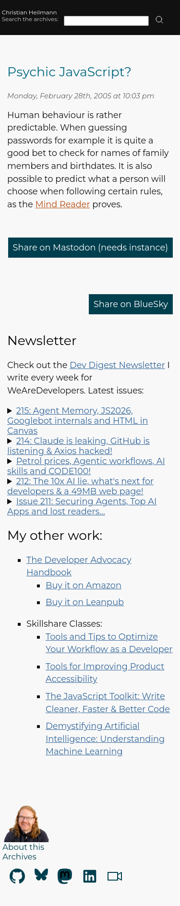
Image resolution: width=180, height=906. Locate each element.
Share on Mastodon (90, 247)
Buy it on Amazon (83, 585)
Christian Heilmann (29, 12)
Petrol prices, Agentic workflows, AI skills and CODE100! (86, 466)
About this (23, 847)
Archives (19, 856)
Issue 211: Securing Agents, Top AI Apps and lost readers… (81, 506)
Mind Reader (62, 204)
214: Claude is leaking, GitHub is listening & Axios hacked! (78, 446)
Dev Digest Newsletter (117, 365)
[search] (159, 20)
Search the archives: (30, 19)
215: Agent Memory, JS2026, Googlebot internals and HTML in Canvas (77, 420)
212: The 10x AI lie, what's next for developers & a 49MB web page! (80, 486)
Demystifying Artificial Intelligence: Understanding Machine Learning (105, 738)
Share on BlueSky (131, 304)
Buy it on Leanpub (85, 602)
